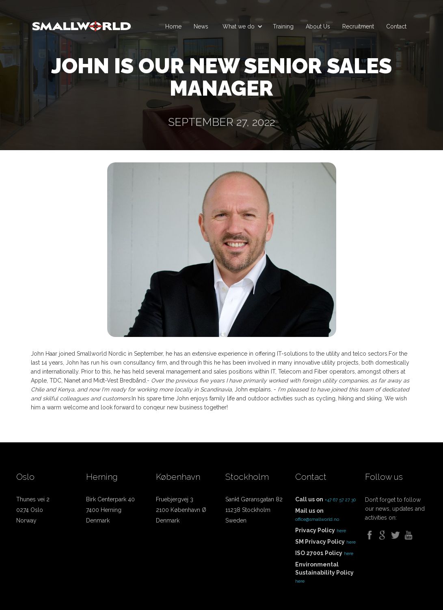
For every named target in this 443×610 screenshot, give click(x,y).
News (201, 26)
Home (173, 26)
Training (283, 26)
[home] (81, 22)
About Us (318, 26)
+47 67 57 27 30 (340, 500)
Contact (396, 26)
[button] (240, 26)
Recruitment (358, 26)
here (341, 530)
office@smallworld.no (317, 519)
